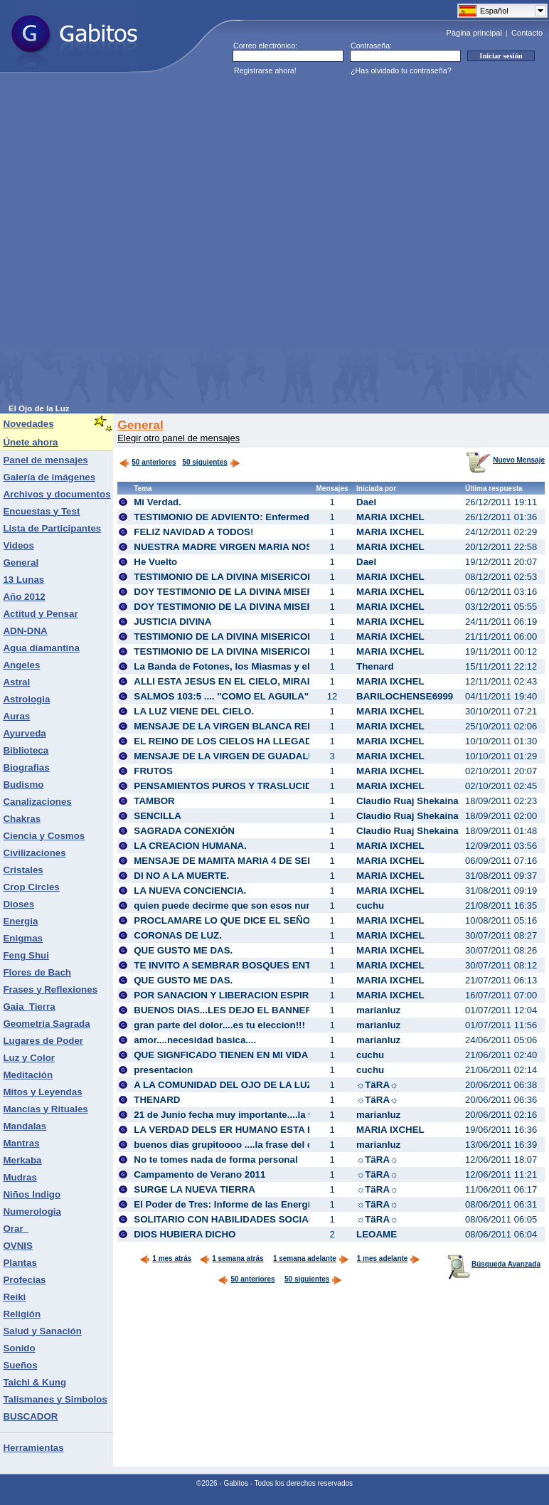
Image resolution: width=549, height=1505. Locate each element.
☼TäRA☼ (377, 1084)
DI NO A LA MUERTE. (181, 875)
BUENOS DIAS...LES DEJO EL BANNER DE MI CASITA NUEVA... (277, 1010)
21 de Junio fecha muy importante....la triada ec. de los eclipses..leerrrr (293, 1114)
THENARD (157, 1099)
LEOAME (376, 1234)
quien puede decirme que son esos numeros (234, 905)
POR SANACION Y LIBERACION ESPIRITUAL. (236, 995)
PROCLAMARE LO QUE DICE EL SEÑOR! (227, 920)
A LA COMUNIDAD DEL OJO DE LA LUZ (223, 1084)
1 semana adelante (311, 1258)
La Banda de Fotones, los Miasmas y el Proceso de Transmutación (283, 666)
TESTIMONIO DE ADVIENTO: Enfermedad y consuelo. (254, 517)
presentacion (163, 1070)
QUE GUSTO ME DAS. (183, 950)
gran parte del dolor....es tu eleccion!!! (219, 1025)
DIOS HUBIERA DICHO (184, 1234)
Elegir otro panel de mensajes (178, 438)
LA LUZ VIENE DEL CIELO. (194, 711)
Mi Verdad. (157, 502)
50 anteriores (147, 462)
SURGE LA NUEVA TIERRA (194, 1189)
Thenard (375, 666)
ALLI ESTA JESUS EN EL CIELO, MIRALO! (228, 681)
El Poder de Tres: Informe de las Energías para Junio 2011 (264, 1204)
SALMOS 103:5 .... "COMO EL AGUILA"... (225, 696)
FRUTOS (153, 771)
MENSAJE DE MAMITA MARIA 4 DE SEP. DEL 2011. (248, 860)
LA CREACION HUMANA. (190, 845)
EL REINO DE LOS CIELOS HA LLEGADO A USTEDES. (256, 741)
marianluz (378, 1010)
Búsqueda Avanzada (493, 1264)
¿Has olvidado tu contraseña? (401, 70)
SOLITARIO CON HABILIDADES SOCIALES (230, 1219)
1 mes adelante (389, 1258)
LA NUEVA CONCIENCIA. (190, 890)
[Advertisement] (161, 242)
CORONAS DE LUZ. (178, 935)
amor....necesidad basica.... (195, 1040)
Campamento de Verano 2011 (199, 1174)
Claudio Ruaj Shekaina (407, 801)
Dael (366, 502)
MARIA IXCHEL (390, 517)
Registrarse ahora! (265, 70)
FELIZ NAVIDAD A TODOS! (193, 532)
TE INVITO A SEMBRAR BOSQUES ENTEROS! (237, 965)
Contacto (527, 32)
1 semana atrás (231, 1258)
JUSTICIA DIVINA (172, 621)
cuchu (370, 905)
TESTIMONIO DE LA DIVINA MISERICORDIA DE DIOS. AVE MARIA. (283, 651)
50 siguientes (204, 462)
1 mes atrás (165, 1258)
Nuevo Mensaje (505, 460)
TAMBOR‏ (154, 801)
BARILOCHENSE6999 (404, 696)
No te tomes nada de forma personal (215, 1159)
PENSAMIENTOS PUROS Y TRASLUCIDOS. (231, 786)
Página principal (474, 32)
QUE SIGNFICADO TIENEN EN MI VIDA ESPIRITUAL (250, 1055)
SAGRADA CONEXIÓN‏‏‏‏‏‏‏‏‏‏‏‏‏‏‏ (184, 830)
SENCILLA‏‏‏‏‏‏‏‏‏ (157, 815)
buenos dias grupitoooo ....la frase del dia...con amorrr (256, 1144)
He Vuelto (155, 561)
